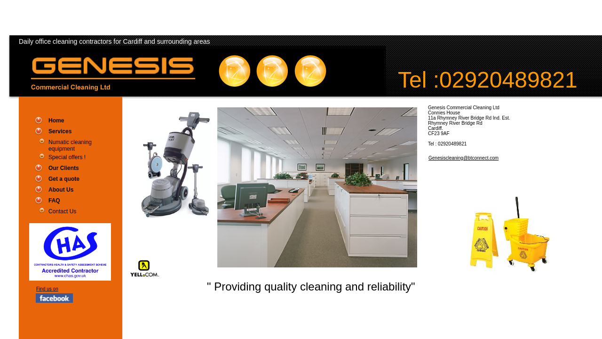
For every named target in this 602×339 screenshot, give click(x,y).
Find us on (47, 288)
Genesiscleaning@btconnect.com (463, 158)
